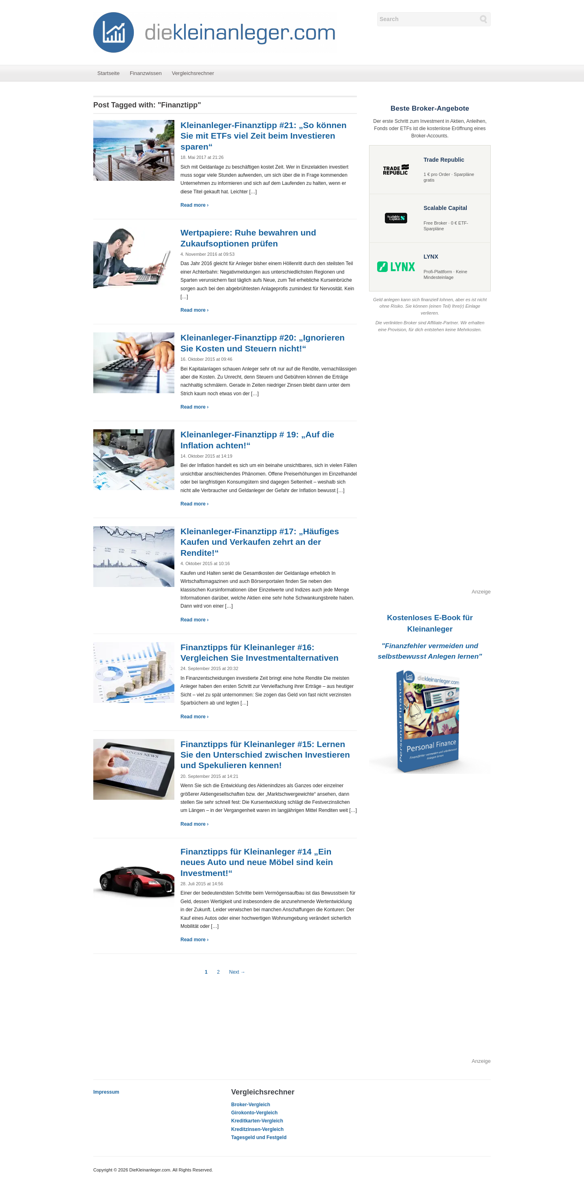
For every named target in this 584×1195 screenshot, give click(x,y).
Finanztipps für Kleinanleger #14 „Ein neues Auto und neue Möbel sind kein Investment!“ (256, 862)
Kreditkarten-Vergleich (257, 1121)
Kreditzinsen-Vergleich (257, 1129)
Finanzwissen (146, 73)
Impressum (106, 1092)
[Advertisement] (430, 466)
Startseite (108, 73)
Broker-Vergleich (250, 1104)
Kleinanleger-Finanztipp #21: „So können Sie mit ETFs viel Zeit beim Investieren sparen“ (263, 135)
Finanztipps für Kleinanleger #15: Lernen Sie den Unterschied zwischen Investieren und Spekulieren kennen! (265, 754)
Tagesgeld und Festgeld (258, 1137)
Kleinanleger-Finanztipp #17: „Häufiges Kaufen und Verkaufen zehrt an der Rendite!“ (259, 542)
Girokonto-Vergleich (254, 1113)
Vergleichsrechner (193, 73)
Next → (237, 972)
